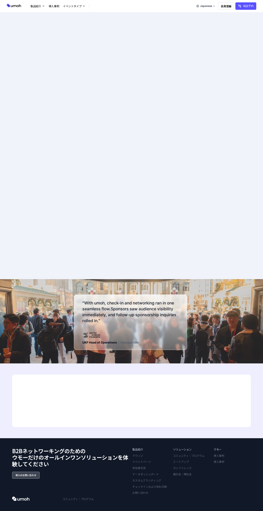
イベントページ (141, 462)
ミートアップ (181, 462)
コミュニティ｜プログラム (189, 456)
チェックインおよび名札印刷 (149, 487)
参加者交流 (138, 468)
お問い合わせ (140, 493)
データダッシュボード (145, 474)
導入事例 (219, 456)
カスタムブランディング (146, 480)
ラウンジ (137, 456)
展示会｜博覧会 (182, 474)
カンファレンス (182, 468)
